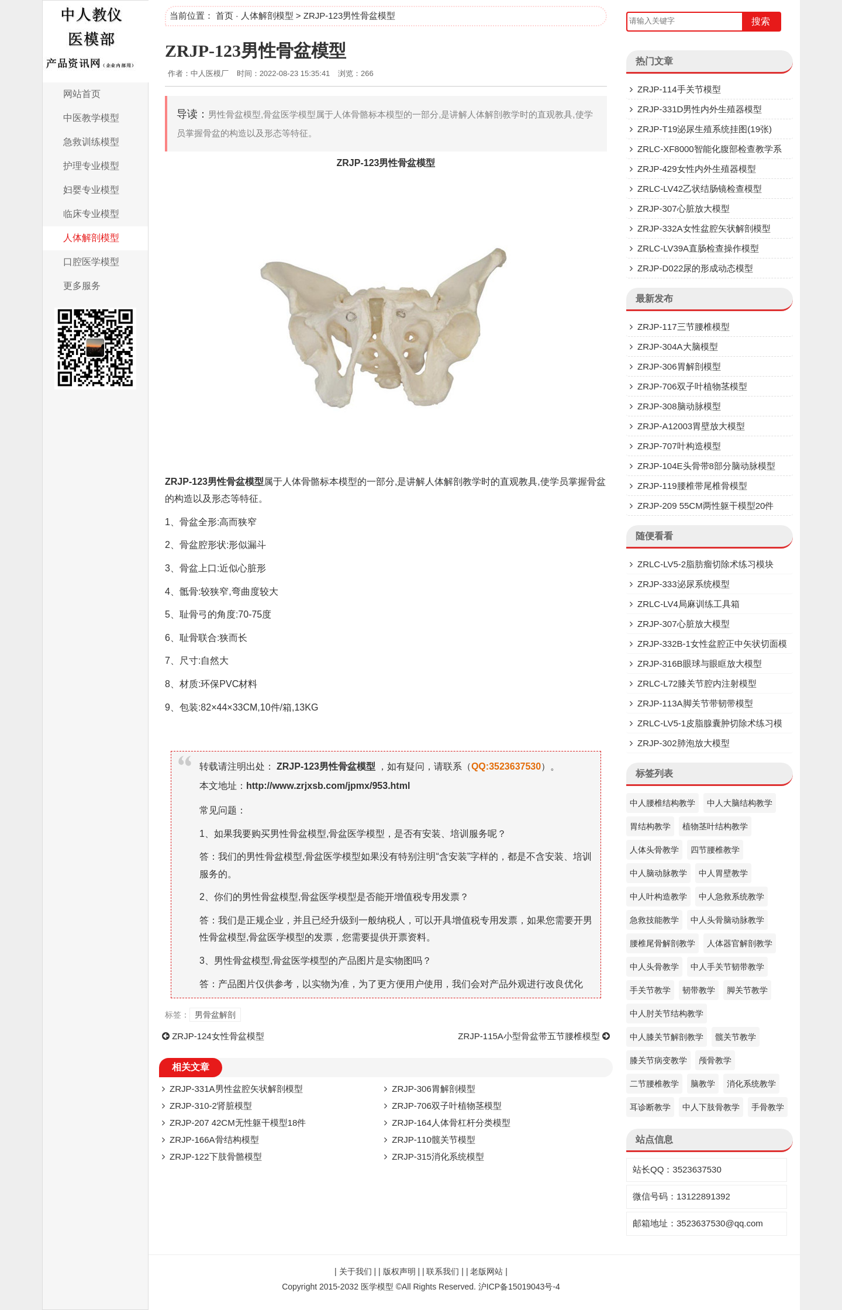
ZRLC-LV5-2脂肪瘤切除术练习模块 (705, 564)
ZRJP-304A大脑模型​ (677, 346)
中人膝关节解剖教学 (666, 1037)
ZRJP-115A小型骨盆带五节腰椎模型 (529, 1036)
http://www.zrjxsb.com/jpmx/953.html (328, 786)
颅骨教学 (715, 1060)
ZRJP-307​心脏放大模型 (683, 208)
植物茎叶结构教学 (715, 826)
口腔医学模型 (91, 262)
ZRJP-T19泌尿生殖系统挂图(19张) (704, 129)
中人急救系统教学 (731, 896)
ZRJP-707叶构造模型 (679, 446)
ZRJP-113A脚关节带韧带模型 (695, 703)
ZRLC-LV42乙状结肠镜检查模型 (699, 189)
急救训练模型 (91, 142)
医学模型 (377, 1286)
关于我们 (355, 1271)
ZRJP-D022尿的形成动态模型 (695, 268)
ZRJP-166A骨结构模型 (214, 1139)
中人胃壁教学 (723, 873)
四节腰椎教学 (715, 849)
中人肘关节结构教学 (666, 1013)
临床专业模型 (91, 214)
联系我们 (442, 1271)
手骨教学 (767, 1107)
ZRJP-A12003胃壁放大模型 (691, 426)
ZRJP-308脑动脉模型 (679, 406)
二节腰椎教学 (654, 1083)
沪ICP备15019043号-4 (519, 1286)
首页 (224, 15)
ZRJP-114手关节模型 (679, 89)
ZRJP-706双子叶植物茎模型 (447, 1106)
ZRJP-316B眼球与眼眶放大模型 (699, 663)
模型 (425, 163)
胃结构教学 (650, 826)
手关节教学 (650, 990)
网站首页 (82, 94)
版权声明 (399, 1271)
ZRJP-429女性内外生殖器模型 (696, 169)
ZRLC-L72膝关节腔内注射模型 (697, 683)
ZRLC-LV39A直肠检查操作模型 (698, 248)
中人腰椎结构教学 (662, 803)
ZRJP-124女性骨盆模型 (218, 1036)
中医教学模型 (91, 118)
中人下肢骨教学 (711, 1107)
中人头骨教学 (654, 966)
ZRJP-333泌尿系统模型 (683, 584)
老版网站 (486, 1271)
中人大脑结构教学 (739, 803)
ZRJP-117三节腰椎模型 (683, 327)
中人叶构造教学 (658, 896)
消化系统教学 (751, 1083)
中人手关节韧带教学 (727, 966)
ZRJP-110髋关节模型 (433, 1139)
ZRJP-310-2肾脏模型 (211, 1106)
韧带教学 (698, 990)
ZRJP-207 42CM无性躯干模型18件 (238, 1123)
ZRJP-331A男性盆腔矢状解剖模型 (236, 1089)
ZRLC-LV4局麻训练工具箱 (688, 604)
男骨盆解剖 (215, 1014)
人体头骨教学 (654, 849)
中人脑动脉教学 (658, 873)
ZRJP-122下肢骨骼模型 (216, 1156)
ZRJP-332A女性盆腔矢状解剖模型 (704, 228)
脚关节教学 (747, 990)
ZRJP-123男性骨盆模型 (255, 50)
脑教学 (703, 1083)
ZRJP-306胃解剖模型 (433, 1089)
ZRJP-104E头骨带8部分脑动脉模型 (706, 466)
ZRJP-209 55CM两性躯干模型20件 (705, 506)
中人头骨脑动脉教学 (727, 920)
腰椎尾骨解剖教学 (662, 943)
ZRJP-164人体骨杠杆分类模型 (451, 1123)
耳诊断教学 (650, 1107)
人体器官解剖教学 (739, 943)
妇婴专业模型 (91, 190)
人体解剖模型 (91, 238)
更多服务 (82, 286)
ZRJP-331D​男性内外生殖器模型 (699, 109)
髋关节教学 (735, 1037)
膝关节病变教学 (658, 1060)
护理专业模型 (91, 166)
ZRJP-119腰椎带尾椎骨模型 (692, 486)
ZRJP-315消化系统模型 (438, 1156)
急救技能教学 (654, 920)
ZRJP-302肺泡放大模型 (683, 743)
